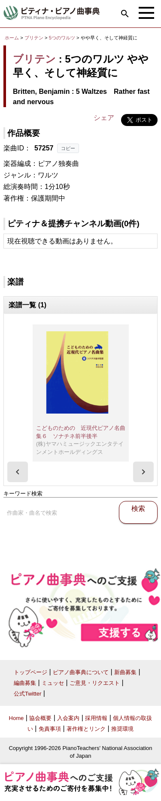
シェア (104, 117)
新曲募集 (125, 672)
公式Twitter (27, 693)
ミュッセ (53, 683)
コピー (68, 148)
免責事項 (50, 729)
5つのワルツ (62, 37)
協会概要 (40, 718)
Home (16, 718)
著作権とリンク (86, 729)
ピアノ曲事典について (81, 672)
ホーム (12, 37)
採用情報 (96, 718)
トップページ (30, 672)
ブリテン (33, 37)
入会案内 (68, 718)
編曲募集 (25, 683)
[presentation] (17, 472)
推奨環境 (122, 729)
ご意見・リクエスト (95, 683)
